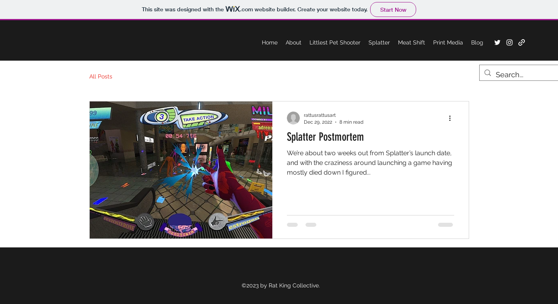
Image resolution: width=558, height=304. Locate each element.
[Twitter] (497, 42)
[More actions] (453, 118)
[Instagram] (509, 42)
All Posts (100, 76)
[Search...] (520, 74)
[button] (448, 42)
